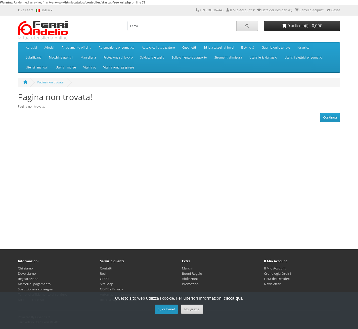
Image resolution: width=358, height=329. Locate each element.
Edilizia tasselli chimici (218, 47)
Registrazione (28, 278)
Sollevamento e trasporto (189, 57)
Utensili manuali (37, 67)
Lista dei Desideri (277, 278)
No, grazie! (192, 309)
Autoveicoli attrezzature (158, 47)
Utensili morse (66, 67)
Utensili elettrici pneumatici (304, 57)
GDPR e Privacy (111, 289)
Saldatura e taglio (152, 57)
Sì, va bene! (166, 309)
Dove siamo (27, 273)
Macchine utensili (61, 57)
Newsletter (272, 284)
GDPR (104, 278)
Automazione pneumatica (116, 47)
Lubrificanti (34, 57)
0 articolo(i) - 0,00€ (302, 25)
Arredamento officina (76, 47)
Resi (103, 273)
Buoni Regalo (192, 273)
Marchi (187, 268)
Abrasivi (31, 47)
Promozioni (190, 284)
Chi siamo (25, 268)
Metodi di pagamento (34, 284)
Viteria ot (89, 67)
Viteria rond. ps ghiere (118, 67)
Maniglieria (88, 57)
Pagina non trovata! (50, 82)
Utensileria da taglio (263, 57)
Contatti (106, 268)
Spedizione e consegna (35, 289)
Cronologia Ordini (277, 273)
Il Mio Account (275, 268)
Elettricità (247, 47)
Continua (330, 117)
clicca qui (233, 298)
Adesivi (49, 47)
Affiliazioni (190, 278)
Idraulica (304, 47)
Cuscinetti (189, 47)
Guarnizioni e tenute (276, 47)
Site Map (106, 284)
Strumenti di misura (228, 57)
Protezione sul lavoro (118, 57)
